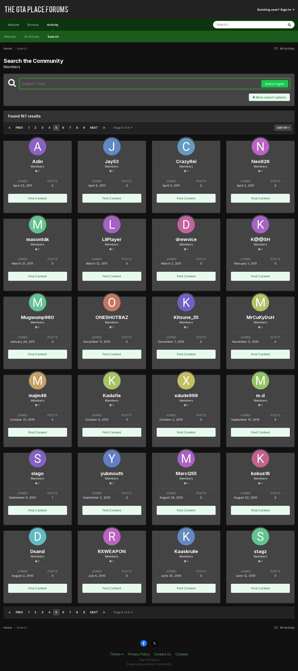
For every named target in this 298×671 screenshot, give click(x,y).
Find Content (37, 198)
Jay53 (112, 161)
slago (37, 473)
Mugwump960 (37, 317)
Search (53, 36)
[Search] (236, 24)
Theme (117, 654)
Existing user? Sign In (276, 9)
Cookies (181, 654)
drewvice (186, 239)
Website (13, 25)
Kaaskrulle (186, 551)
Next (94, 127)
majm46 (38, 395)
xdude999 (186, 395)
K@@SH (260, 239)
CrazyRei (186, 161)
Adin (37, 161)
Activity (52, 27)
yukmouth (112, 473)
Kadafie (112, 395)
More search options (269, 97)
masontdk (37, 239)
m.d (260, 395)
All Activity (31, 36)
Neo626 (260, 161)
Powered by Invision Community (149, 664)
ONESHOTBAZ (111, 317)
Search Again (274, 84)
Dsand (37, 551)
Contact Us (162, 654)
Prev (19, 127)
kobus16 (260, 473)
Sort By (283, 127)
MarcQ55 (186, 473)
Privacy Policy (139, 654)
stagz (260, 551)
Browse (33, 25)
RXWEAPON (112, 551)
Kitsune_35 (186, 317)
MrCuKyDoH (260, 317)
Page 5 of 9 (123, 127)
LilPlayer (112, 239)
